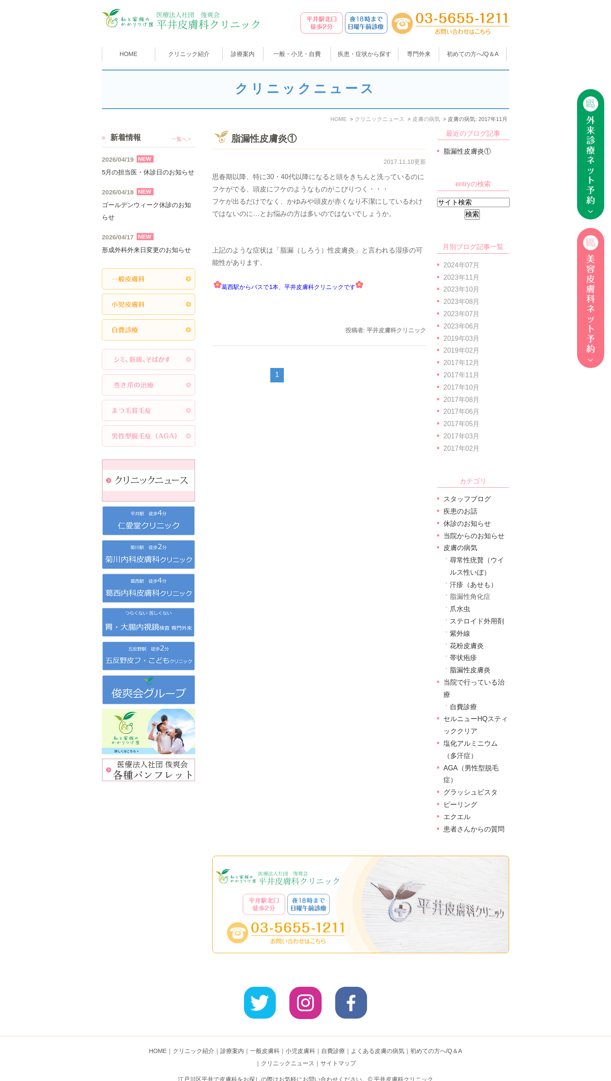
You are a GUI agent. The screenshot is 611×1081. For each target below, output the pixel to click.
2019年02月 (461, 350)
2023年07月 (461, 313)
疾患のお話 (460, 511)
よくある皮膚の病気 (377, 1037)
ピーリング (460, 804)
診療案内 (243, 54)
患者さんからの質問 (473, 829)
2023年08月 (461, 301)
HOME (128, 54)
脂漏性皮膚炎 (470, 670)
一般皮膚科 (265, 1037)
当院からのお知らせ (473, 535)
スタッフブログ (467, 499)
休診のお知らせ (467, 523)
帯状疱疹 (463, 657)
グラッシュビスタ (470, 792)
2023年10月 (461, 289)
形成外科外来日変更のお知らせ (146, 249)
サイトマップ (338, 1050)
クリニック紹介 (193, 1037)
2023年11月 (461, 277)
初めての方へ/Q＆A (436, 1037)
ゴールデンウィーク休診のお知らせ (146, 211)
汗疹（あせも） (473, 584)
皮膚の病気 (460, 547)
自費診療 (463, 706)
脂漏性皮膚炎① (264, 138)
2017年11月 (461, 375)
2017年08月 (461, 399)
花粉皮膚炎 (467, 645)
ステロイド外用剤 (477, 621)
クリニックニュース (287, 1050)
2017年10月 (461, 387)
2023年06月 (461, 326)
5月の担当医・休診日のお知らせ (148, 172)
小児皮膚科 (300, 1037)
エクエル (457, 816)
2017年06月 (461, 411)
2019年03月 (461, 338)
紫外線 (460, 633)
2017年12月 (461, 362)
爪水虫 (460, 608)
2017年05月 (461, 423)
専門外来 (419, 54)
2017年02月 (461, 448)
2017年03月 (461, 436)
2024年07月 (461, 265)
